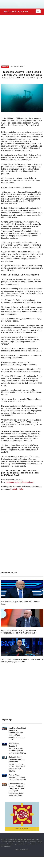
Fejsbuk (13, 489)
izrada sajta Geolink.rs (22, 849)
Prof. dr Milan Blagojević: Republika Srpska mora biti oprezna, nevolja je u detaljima (17, 748)
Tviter (21, 489)
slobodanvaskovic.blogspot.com (20, 482)
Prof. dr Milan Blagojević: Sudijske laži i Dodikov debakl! (17, 777)
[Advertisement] (21, 37)
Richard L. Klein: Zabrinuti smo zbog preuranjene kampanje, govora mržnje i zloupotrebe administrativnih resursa (17, 764)
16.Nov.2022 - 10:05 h (17, 66)
